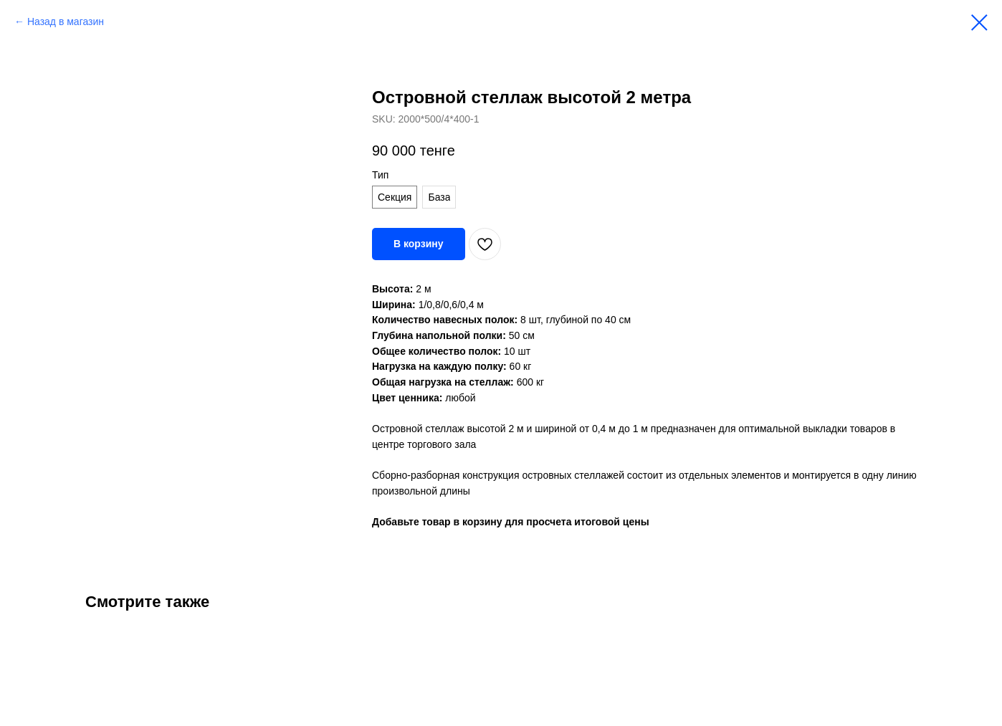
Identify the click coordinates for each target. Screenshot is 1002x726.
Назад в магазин (65, 21)
